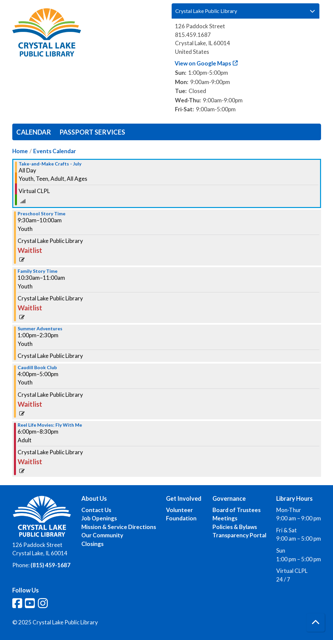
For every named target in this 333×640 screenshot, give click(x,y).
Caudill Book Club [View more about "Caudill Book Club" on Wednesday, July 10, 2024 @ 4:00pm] (37, 367)
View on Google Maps (203, 63)
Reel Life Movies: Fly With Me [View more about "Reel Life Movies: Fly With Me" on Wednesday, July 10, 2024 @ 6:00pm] (50, 425)
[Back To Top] (315, 622)
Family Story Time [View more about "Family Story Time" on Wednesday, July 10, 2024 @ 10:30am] (37, 271)
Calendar (33, 132)
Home (20, 151)
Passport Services (92, 132)
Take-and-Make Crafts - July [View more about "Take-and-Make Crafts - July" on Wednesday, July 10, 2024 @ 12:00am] (50, 163)
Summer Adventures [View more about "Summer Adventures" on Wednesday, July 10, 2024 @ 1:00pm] (40, 328)
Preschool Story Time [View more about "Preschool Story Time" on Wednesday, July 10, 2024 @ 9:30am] (41, 213)
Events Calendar (54, 151)
